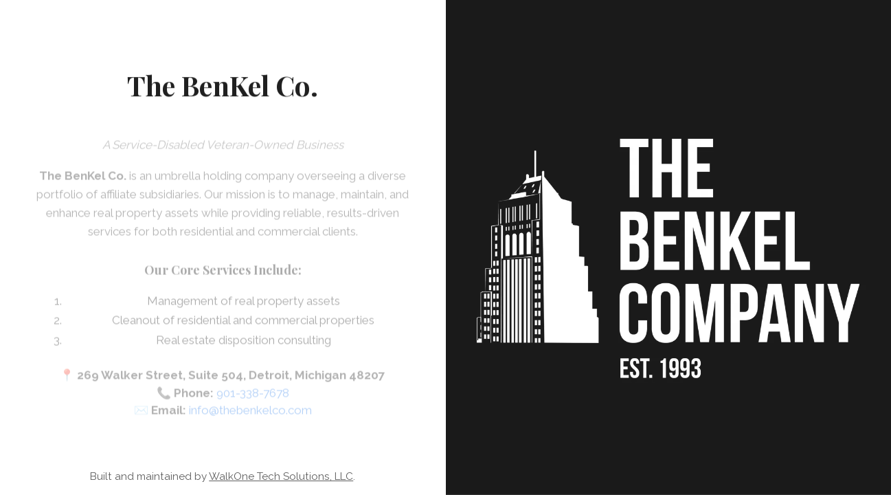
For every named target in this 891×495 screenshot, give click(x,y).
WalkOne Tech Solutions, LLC (281, 476)
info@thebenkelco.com (250, 414)
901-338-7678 (252, 397)
